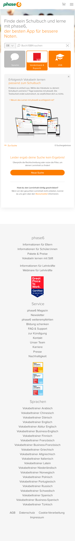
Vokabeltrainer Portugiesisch (37, 481)
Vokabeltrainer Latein (37, 463)
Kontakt (37, 338)
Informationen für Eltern (37, 244)
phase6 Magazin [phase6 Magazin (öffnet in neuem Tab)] (37, 310)
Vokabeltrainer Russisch (38, 486)
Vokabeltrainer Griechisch (37, 449)
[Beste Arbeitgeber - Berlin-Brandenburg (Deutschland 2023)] (38, 367)
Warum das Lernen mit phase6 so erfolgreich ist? (31, 99)
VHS (59, 58)
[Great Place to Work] (37, 286)
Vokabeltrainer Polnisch (37, 477)
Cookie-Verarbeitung (52, 513)
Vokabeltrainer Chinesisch (37, 413)
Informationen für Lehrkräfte (37, 266)
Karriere (38, 347)
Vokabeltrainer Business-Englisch (37, 431)
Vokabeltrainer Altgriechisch (37, 454)
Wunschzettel (41, 193)
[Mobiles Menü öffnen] (71, 4)
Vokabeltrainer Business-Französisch (37, 445)
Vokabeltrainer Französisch (37, 440)
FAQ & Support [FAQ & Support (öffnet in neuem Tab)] (37, 329)
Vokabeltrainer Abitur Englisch (37, 426)
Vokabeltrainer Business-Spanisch (37, 500)
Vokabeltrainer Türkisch (37, 504)
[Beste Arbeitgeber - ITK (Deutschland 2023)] (38, 379)
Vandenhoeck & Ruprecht (37, 60)
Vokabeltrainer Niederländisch (37, 468)
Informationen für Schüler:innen (37, 249)
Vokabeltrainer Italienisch (37, 459)
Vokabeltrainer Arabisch (38, 408)
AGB (12, 513)
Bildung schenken (37, 324)
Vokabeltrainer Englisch (37, 422)
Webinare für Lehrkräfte (37, 270)
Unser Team (37, 342)
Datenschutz (27, 513)
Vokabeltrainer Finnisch (37, 436)
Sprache (15, 58)
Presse (37, 352)
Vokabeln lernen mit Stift (37, 258)
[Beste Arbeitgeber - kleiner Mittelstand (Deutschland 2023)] (38, 390)
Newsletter (37, 315)
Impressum (37, 517)
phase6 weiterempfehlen (37, 319)
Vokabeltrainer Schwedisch (37, 491)
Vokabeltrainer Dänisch (37, 417)
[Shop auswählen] (9, 45)
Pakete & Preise (37, 254)
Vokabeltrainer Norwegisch (37, 472)
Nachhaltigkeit (37, 356)
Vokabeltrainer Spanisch (37, 495)
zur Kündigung (37, 333)
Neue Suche (37, 172)
